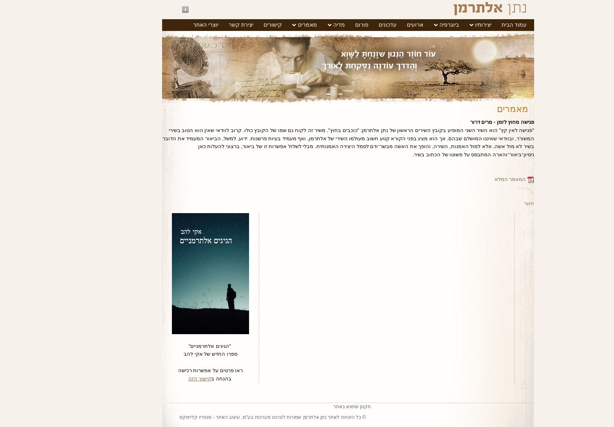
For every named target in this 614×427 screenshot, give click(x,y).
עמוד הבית (473, 25)
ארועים (374, 25)
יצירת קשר (200, 25)
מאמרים (266, 25)
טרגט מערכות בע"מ (222, 417)
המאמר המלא (473, 179)
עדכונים (347, 25)
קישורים (231, 25)
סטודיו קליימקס (154, 417)
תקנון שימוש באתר (311, 406)
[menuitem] (473, 25)
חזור (488, 203)
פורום (320, 25)
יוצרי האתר (164, 25)
